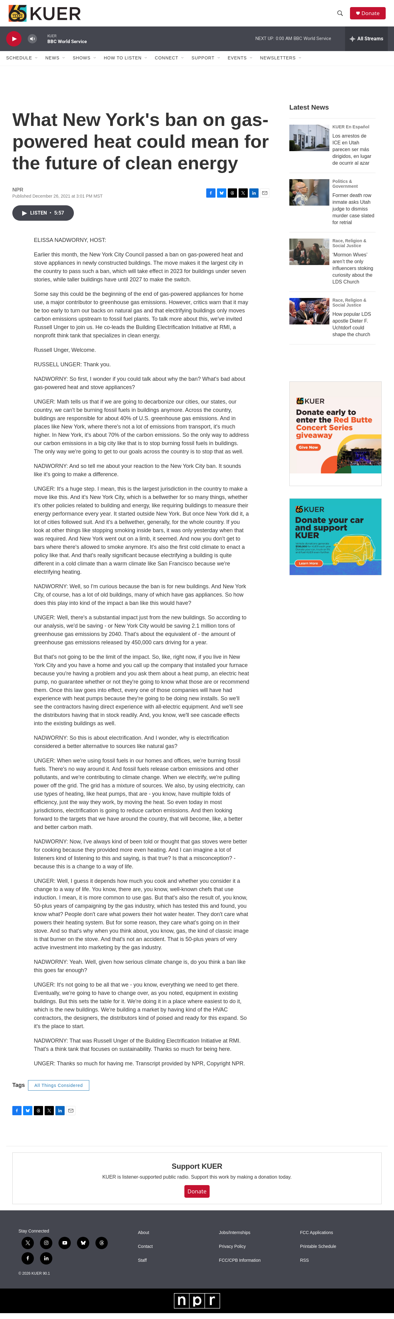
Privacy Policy (232, 1252)
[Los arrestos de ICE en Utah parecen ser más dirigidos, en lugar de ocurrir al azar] (309, 144)
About (143, 1238)
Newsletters (278, 64)
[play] (14, 44)
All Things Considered (58, 1091)
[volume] (32, 45)
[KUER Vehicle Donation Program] (335, 543)
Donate (372, 16)
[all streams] (366, 44)
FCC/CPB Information (239, 1266)
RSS (304, 1266)
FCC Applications (316, 1238)
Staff (142, 1266)
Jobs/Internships (234, 1238)
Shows (81, 64)
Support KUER (197, 1172)
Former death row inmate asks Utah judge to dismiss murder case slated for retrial (353, 215)
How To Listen (123, 64)
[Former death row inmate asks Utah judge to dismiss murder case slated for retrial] (309, 198)
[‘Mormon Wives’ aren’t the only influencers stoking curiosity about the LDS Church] (309, 257)
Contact (145, 1252)
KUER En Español (350, 132)
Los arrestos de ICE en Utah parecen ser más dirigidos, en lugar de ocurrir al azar (351, 155)
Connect (166, 64)
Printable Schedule (318, 1252)
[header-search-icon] (341, 16)
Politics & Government (345, 190)
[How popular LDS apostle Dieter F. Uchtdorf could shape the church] (309, 317)
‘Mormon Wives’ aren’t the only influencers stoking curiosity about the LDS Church (352, 274)
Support (202, 64)
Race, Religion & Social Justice (349, 249)
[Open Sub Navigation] (36, 64)
